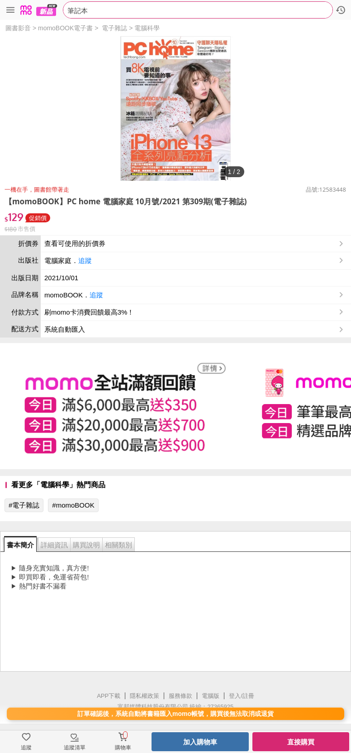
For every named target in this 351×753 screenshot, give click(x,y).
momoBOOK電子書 (65, 28)
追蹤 (85, 260)
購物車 (123, 747)
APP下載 (108, 695)
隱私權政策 (144, 695)
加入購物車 (200, 742)
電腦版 (210, 695)
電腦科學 (147, 28)
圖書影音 (18, 28)
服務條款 (180, 695)
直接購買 (300, 742)
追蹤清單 (74, 747)
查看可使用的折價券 (194, 244)
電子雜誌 (114, 28)
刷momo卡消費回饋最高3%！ (89, 312)
